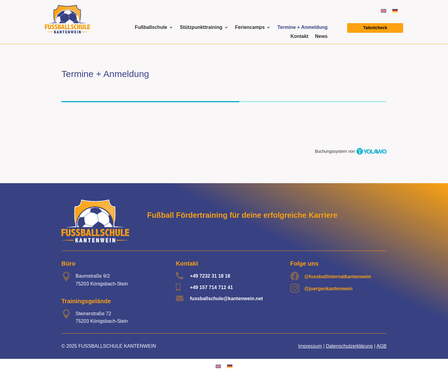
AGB (381, 346)
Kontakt (300, 36)
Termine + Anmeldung (302, 27)
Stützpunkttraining (201, 27)
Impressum (310, 346)
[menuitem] (383, 10)
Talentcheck (375, 27)
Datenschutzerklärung (349, 346)
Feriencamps (250, 27)
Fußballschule (151, 27)
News (321, 36)
